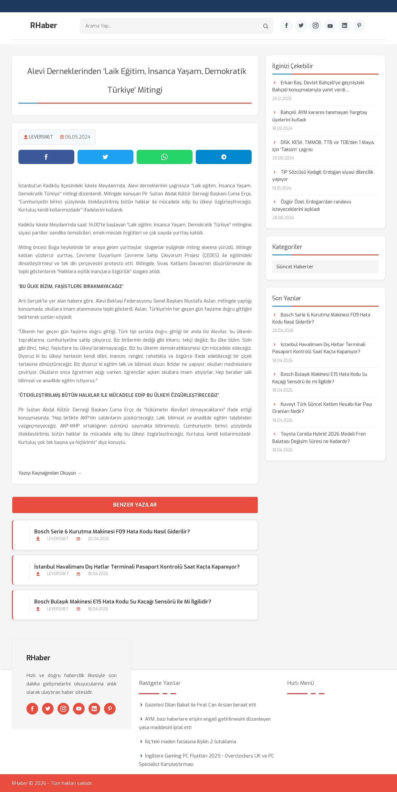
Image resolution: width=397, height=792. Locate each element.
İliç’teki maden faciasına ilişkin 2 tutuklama (190, 741)
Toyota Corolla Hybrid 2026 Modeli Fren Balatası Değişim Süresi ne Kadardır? (319, 437)
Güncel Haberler (295, 266)
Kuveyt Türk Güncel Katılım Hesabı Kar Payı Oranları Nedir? (322, 407)
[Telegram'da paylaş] (224, 156)
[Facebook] (286, 26)
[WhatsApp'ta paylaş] (165, 156)
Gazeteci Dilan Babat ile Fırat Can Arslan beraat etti (200, 704)
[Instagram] (315, 26)
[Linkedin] (344, 26)
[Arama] (265, 26)
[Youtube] (330, 26)
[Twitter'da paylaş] (105, 156)
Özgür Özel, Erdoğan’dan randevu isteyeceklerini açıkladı (311, 205)
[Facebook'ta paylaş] (46, 156)
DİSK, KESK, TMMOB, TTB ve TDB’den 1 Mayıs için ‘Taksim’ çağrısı (323, 145)
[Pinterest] (359, 26)
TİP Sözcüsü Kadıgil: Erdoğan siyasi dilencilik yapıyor (322, 175)
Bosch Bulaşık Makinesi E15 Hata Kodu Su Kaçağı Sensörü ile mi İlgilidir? (122, 601)
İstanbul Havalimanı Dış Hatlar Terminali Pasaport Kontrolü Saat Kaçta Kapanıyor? (137, 566)
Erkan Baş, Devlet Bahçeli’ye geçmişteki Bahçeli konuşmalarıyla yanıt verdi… (318, 86)
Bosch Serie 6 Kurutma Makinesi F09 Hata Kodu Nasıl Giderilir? (112, 531)
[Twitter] (301, 26)
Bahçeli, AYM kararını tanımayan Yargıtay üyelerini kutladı (319, 115)
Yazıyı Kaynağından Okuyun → (50, 473)
